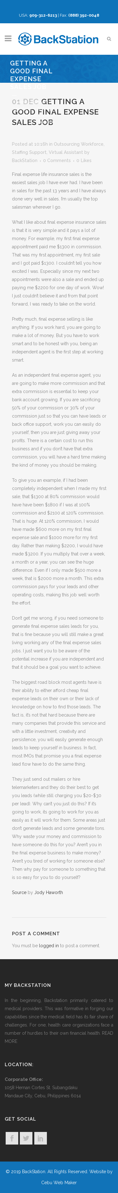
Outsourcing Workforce (79, 144)
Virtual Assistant (66, 152)
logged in (49, 945)
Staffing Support (29, 152)
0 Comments (57, 160)
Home (21, 102)
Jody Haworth (48, 892)
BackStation (24, 160)
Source (19, 892)
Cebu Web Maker (59, 1182)
